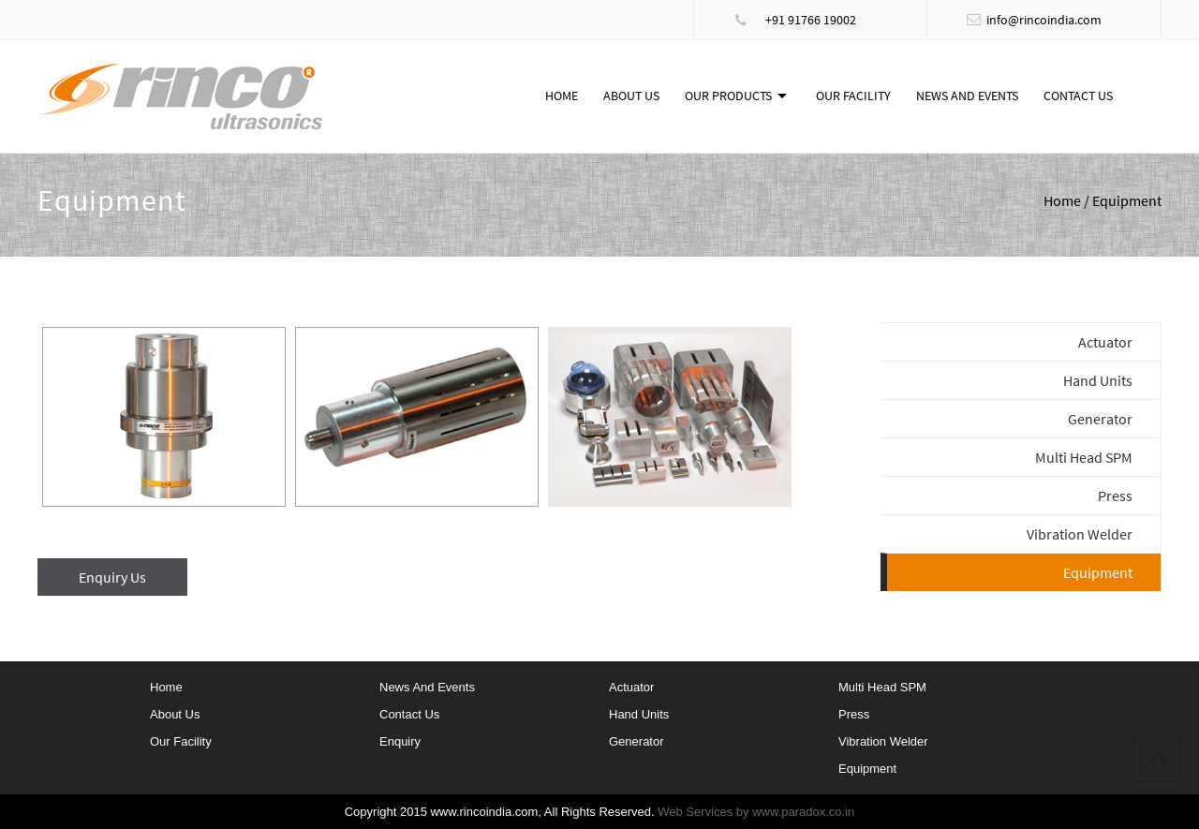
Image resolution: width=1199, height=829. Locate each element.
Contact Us (1078, 95)
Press (1115, 495)
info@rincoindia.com (1044, 19)
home (166, 687)
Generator (1100, 418)
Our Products (728, 95)
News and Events (967, 95)
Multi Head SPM (1083, 457)
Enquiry (400, 741)
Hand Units (1097, 380)
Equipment (867, 769)
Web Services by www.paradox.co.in (756, 812)
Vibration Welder (1079, 534)
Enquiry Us (112, 577)
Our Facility (853, 95)
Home (561, 95)
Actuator (1105, 342)
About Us (631, 95)
